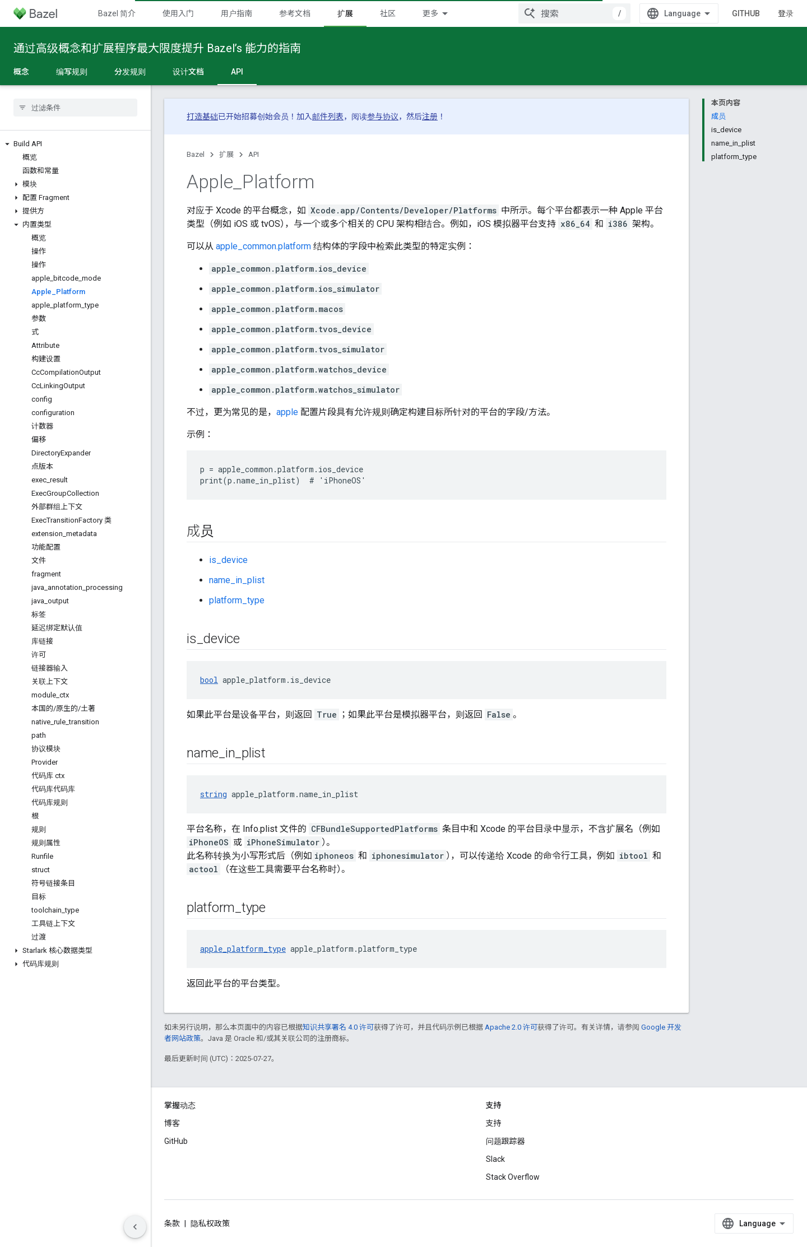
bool (209, 679)
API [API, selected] (237, 71)
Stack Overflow (513, 1176)
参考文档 (294, 13)
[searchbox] (75, 108)
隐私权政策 (210, 1223)
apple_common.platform (263, 246)
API (253, 154)
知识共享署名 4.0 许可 (338, 1027)
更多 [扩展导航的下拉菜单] (430, 13)
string (213, 794)
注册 (430, 116)
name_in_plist (237, 580)
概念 (21, 71)
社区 (388, 13)
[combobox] (574, 13)
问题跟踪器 (505, 1141)
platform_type (237, 600)
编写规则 (71, 71)
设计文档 (188, 71)
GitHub (746, 13)
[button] (75, 144)
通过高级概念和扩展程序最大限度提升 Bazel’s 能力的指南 (157, 48)
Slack (495, 1159)
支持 (494, 1123)
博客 (172, 1123)
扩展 (226, 154)
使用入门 (178, 13)
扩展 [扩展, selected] (345, 13)
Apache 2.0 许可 (511, 1027)
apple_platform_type (243, 948)
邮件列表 (328, 116)
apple (287, 412)
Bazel (196, 154)
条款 (172, 1223)
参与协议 (382, 116)
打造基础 (202, 116)
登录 (786, 13)
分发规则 (130, 71)
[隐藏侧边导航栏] (135, 1227)
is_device (228, 560)
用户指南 (236, 13)
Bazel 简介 (117, 13)
